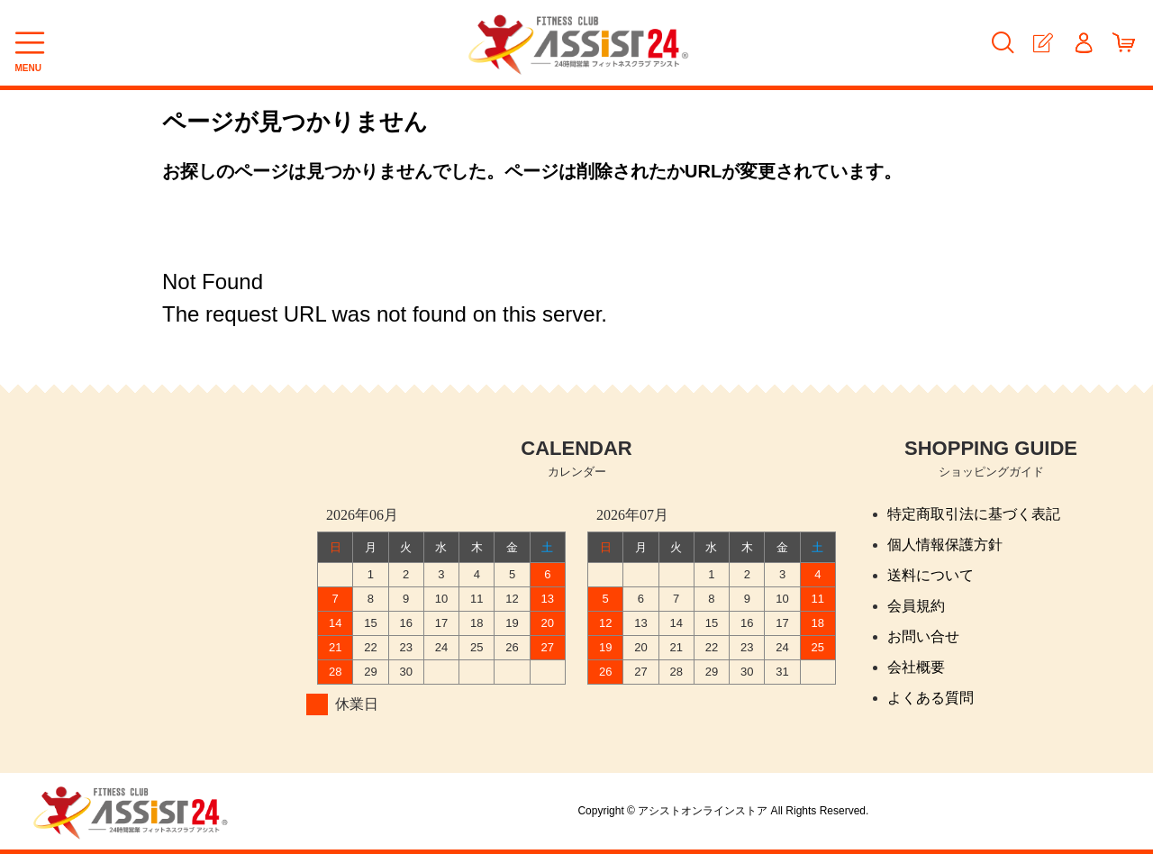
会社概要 (916, 667)
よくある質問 (930, 697)
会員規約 (916, 605)
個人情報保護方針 (945, 544)
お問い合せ (923, 636)
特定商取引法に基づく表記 (973, 514)
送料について (930, 575)
